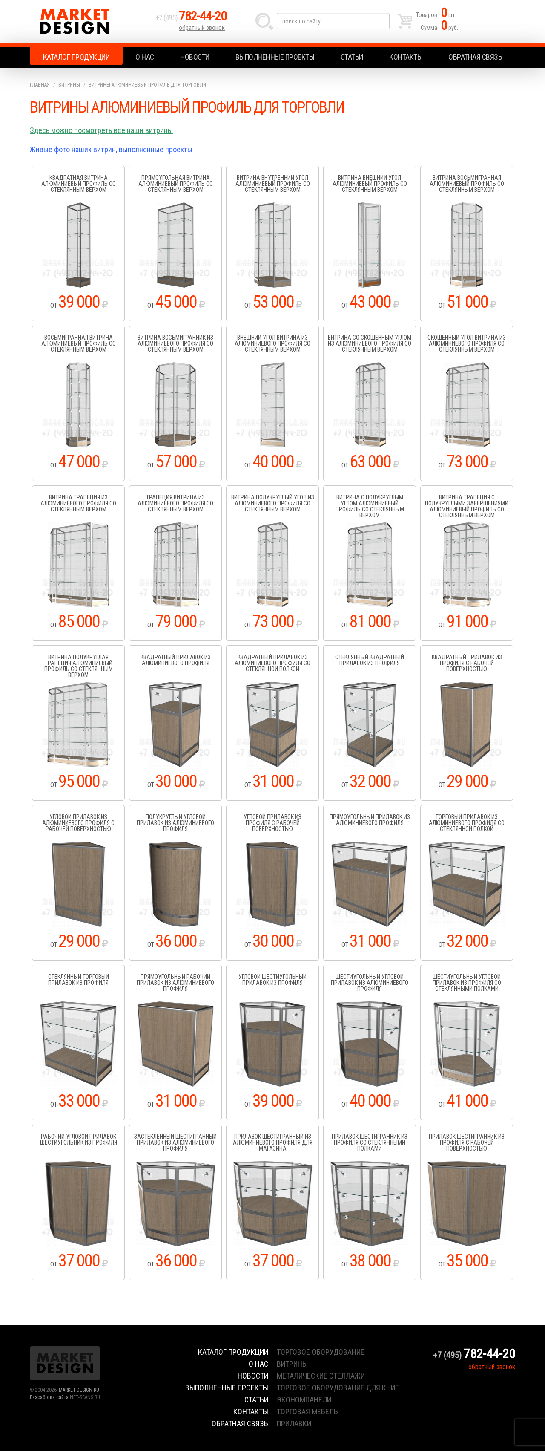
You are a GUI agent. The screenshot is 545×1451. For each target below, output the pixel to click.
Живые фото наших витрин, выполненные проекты (111, 149)
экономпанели (304, 1399)
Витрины (69, 85)
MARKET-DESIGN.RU (79, 1390)
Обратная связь (475, 56)
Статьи (352, 56)
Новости (194, 56)
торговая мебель (307, 1411)
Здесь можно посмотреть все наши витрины (101, 130)
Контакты (405, 56)
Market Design (90, 21)
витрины (292, 1363)
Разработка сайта (49, 1397)
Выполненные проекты (275, 56)
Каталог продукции (76, 56)
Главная (40, 85)
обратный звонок (202, 28)
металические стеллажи (321, 1375)
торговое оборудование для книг (338, 1387)
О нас (144, 56)
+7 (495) (191, 17)
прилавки (294, 1423)
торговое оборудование (320, 1351)
